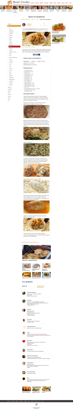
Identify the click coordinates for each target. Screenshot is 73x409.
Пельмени (11, 61)
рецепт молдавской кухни (30, 28)
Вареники (11, 33)
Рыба (10, 72)
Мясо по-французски (13, 57)
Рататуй (10, 68)
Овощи (10, 59)
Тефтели (10, 75)
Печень (10, 62)
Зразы (10, 46)
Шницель (11, 84)
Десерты (41, 2)
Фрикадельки (11, 79)
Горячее (37, 2)
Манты (10, 53)
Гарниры (10, 35)
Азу (9, 28)
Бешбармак (11, 31)
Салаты (63, 2)
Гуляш (10, 41)
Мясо (10, 55)
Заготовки (46, 2)
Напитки (58, 2)
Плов (10, 64)
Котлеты (10, 48)
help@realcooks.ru (36, 408)
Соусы (67, 2)
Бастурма (11, 30)
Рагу (10, 66)
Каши (55, 2)
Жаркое (10, 44)
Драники (11, 42)
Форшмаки (11, 77)
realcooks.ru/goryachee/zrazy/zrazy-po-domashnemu (39, 335)
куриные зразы (32, 234)
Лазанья (10, 50)
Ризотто (10, 70)
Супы (70, 2)
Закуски (51, 2)
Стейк (10, 73)
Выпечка (32, 2)
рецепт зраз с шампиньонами (34, 51)
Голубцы (10, 37)
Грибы (10, 39)
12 (43, 23)
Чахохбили (11, 81)
